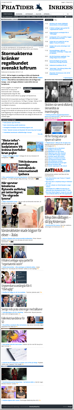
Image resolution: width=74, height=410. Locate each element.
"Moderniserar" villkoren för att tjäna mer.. (58, 143)
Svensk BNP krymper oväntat (56, 154)
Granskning (59, 17)
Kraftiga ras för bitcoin (54, 150)
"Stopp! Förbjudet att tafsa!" (11, 156)
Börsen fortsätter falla (54, 164)
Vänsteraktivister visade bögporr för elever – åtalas (21, 232)
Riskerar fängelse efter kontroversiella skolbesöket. (18, 238)
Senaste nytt (49, 20)
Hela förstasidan (7, 17)
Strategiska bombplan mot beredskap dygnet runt (18, 127)
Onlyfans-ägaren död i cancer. (11, 400)
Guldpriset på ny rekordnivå (56, 148)
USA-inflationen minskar (55, 161)
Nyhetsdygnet (68, 78)
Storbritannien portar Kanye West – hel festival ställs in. (19, 382)
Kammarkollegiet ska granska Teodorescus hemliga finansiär (58, 61)
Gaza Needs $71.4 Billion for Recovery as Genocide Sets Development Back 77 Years (58, 189)
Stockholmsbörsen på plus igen (57, 162)
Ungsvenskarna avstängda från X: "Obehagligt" (59, 33)
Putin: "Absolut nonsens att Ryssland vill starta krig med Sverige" (23, 130)
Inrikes (28, 17)
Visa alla (40, 134)
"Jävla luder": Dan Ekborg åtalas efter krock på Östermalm (60, 69)
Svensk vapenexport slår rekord (57, 166)
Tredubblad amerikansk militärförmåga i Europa (18, 132)
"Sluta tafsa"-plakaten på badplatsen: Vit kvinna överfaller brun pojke (13, 146)
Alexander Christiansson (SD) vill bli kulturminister (60, 73)
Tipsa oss (69, 17)
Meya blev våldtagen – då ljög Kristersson (58, 219)
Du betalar (49, 17)
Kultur (38, 14)
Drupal (70, 406)
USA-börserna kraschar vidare (57, 159)
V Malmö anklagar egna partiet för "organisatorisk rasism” (59, 28)
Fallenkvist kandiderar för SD (58, 65)
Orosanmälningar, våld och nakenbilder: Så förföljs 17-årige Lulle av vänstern (60, 52)
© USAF (41, 47)
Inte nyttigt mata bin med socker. (12, 344)
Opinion (46, 14)
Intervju (16, 17)
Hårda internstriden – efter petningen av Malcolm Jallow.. (19, 267)
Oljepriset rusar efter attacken (57, 153)
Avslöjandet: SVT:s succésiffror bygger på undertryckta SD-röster (61, 37)
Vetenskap (29, 14)
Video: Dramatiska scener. (10, 201)
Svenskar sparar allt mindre (56, 156)
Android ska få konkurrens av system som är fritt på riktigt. (20, 362)
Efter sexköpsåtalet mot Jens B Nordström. (15, 177)
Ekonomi (19, 14)
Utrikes (33, 17)
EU (54, 17)
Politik (39, 17)
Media (43, 17)
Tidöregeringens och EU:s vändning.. (13, 312)
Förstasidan (8, 14)
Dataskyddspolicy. (34, 406)
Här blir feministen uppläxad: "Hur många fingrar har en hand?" (60, 57)
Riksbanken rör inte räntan (56, 151)
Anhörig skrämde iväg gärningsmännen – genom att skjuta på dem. (57, 115)
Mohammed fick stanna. (53, 225)
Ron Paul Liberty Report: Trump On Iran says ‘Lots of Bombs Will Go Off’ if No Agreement (59, 192)
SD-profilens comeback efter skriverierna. (15, 325)
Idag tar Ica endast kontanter (56, 158)
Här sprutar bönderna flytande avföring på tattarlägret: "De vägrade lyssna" (13, 190)
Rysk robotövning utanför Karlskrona (14, 125)
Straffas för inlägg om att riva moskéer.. (14, 292)
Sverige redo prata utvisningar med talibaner (60, 46)
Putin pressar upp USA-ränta (12, 122)
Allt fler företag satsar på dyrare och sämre (56, 138)
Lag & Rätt (22, 17)
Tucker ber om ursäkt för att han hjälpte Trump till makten (59, 42)
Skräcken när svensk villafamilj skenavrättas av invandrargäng (59, 24)
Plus (55, 20)
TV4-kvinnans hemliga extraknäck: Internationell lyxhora (28, 167)
